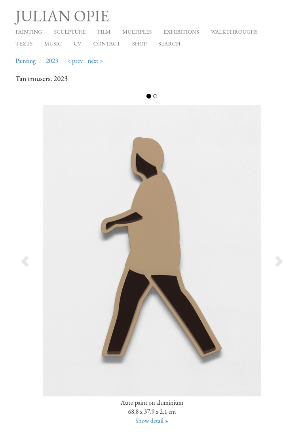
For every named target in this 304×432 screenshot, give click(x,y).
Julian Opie (62, 16)
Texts (23, 43)
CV (77, 43)
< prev (75, 61)
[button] (42, 258)
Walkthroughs (234, 31)
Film (104, 31)
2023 (52, 61)
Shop (139, 43)
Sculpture (70, 31)
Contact (107, 43)
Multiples (137, 31)
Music (53, 43)
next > (95, 61)
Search (169, 43)
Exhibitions (181, 31)
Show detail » (152, 421)
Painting (28, 31)
